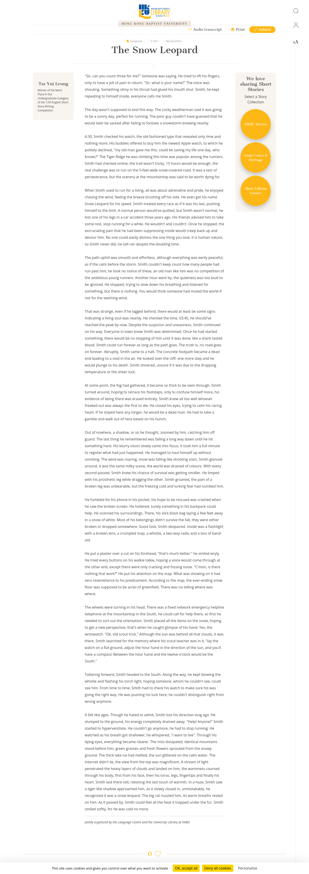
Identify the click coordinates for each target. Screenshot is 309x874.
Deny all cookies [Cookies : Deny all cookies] (217, 868)
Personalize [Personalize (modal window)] (247, 868)
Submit (262, 29)
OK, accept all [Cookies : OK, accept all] (186, 868)
